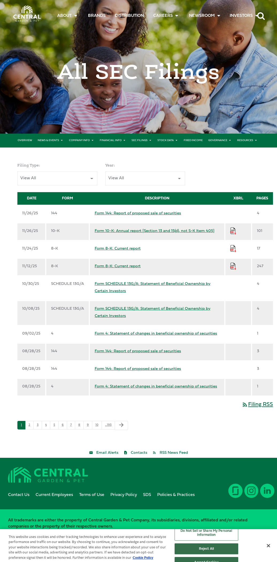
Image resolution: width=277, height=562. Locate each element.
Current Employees (54, 495)
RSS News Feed (174, 453)
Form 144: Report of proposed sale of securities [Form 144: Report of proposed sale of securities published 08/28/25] (138, 351)
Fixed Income (193, 140)
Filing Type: (28, 165)
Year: (110, 165)
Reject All (206, 553)
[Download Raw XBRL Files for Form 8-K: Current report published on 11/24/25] (233, 249)
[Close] (268, 550)
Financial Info (111, 140)
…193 (108, 425)
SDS (147, 495)
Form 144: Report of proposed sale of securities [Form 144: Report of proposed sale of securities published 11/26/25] (138, 213)
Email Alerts (107, 453)
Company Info (79, 140)
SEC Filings (140, 140)
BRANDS (97, 16)
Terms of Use (91, 495)
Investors (241, 16)
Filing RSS (257, 404)
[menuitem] (97, 15)
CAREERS (163, 16)
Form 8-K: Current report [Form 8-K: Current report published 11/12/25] (118, 266)
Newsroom (202, 16)
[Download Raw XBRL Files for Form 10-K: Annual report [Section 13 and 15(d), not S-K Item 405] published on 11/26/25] (233, 231)
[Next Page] (121, 425)
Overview (25, 140)
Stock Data (165, 140)
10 (96, 425)
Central (25, 12)
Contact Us (18, 495)
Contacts (139, 453)
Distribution (129, 16)
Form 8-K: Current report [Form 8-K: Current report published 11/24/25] (118, 249)
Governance (217, 140)
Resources (245, 140)
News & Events (48, 140)
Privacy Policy (123, 495)
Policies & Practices (176, 495)
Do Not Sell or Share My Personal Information (206, 537)
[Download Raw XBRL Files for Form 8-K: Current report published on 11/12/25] (233, 266)
